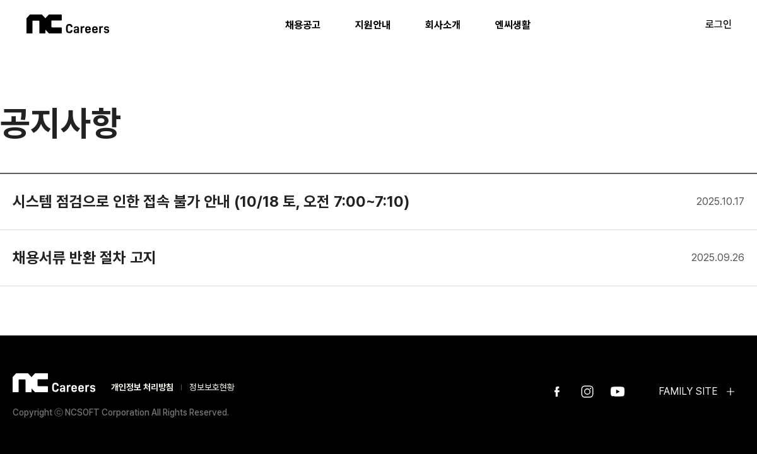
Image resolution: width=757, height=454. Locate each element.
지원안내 (372, 25)
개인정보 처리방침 (142, 387)
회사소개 (443, 25)
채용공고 (302, 25)
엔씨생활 (513, 25)
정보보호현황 (212, 387)
